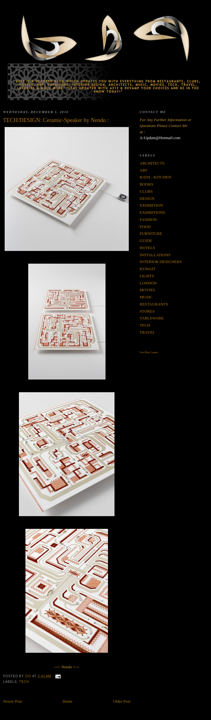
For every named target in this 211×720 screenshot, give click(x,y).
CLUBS (146, 191)
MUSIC (146, 297)
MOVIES (147, 290)
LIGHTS (147, 276)
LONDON (148, 283)
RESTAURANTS (154, 304)
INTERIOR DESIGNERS (161, 261)
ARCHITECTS (152, 163)
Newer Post (12, 701)
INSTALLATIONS (155, 254)
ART (143, 170)
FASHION (148, 219)
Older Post (121, 701)
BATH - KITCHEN (155, 177)
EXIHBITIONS (152, 212)
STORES (147, 311)
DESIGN (147, 198)
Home (68, 701)
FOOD (145, 226)
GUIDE (146, 240)
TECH (24, 681)
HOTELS (147, 247)
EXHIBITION (151, 205)
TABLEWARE (152, 318)
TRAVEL (147, 332)
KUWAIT (147, 268)
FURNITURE (151, 233)
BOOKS (146, 184)
